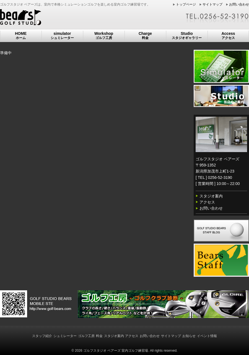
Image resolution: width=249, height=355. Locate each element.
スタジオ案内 (211, 196)
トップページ (186, 4)
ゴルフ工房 (86, 336)
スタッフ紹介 (42, 336)
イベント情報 (207, 336)
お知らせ (189, 336)
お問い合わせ (239, 4)
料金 (99, 336)
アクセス (207, 202)
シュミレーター (65, 336)
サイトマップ (212, 4)
